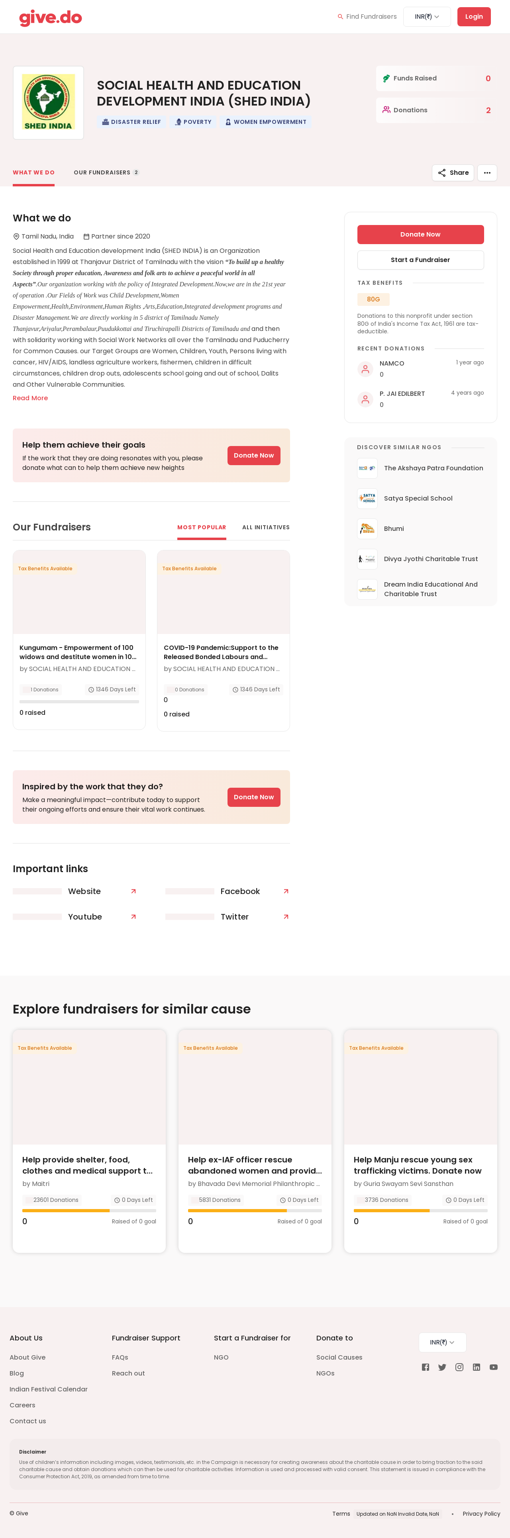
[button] (131, 121)
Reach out (128, 1373)
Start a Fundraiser (420, 259)
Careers (22, 1405)
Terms (341, 1514)
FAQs (120, 1357)
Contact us (28, 1421)
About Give (27, 1357)
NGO (221, 1357)
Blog (17, 1373)
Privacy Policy (481, 1514)
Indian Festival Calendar (49, 1389)
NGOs (325, 1373)
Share (453, 173)
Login (474, 16)
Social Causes (339, 1357)
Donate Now (254, 455)
